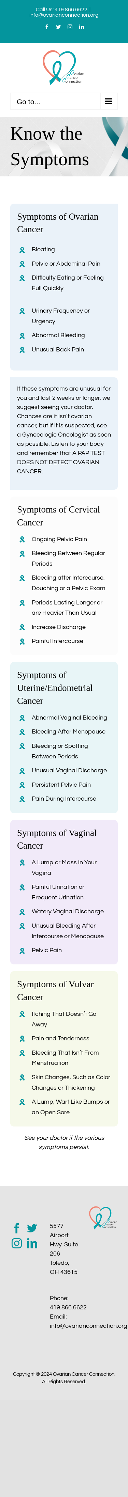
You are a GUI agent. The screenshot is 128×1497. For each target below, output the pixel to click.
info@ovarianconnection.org (64, 15)
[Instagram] (17, 1243)
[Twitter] (32, 1228)
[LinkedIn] (32, 1243)
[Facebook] (17, 1228)
